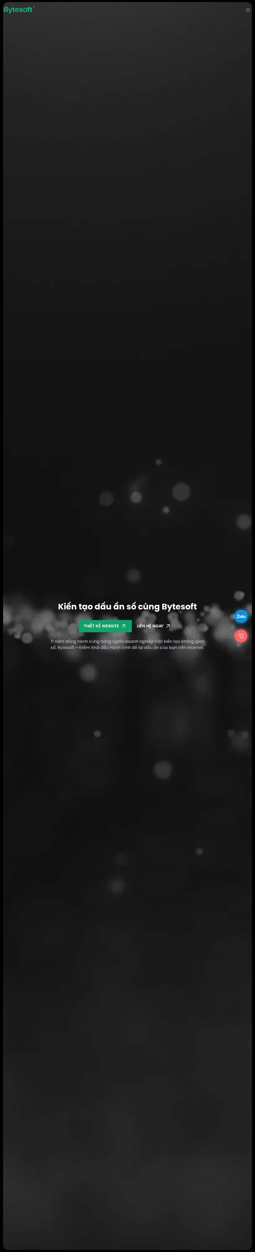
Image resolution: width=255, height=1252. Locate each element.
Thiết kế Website (105, 626)
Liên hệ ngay (154, 626)
